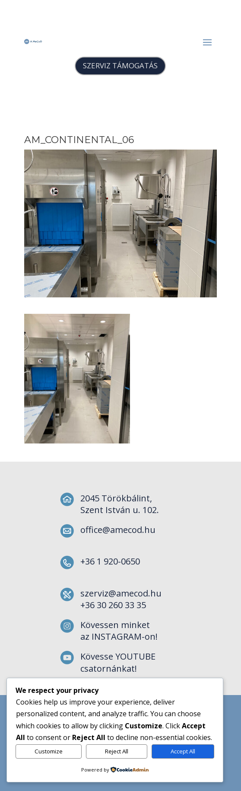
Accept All (183, 751)
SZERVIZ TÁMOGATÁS (120, 65)
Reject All (116, 751)
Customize (49, 751)
